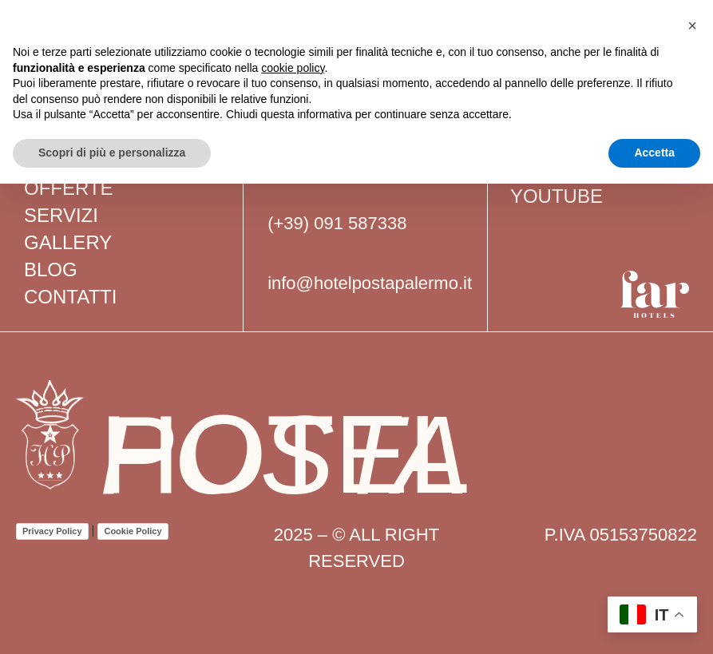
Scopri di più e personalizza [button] (111, 152)
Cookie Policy (132, 531)
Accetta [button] (654, 152)
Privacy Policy (52, 531)
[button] (692, 25)
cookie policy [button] (292, 67)
